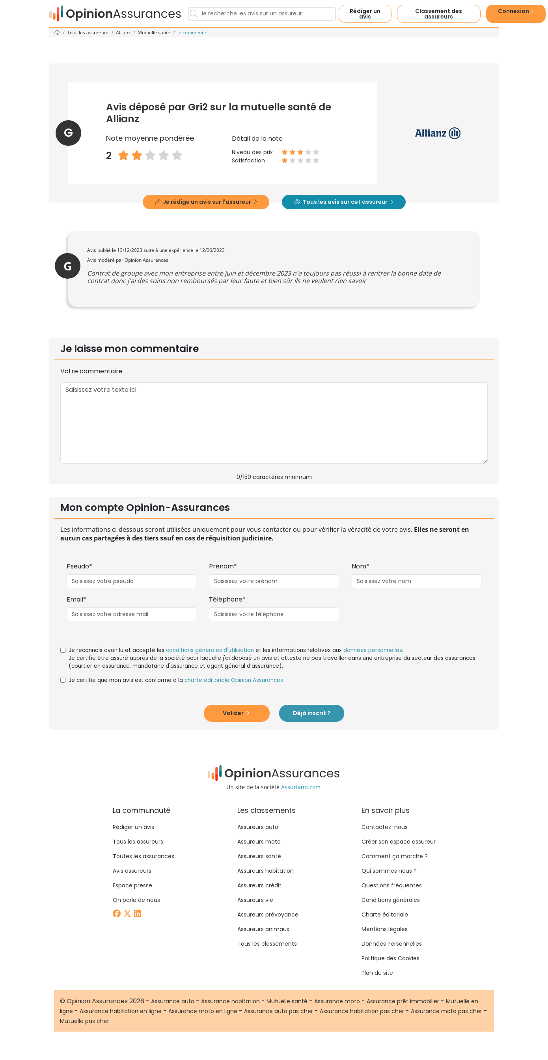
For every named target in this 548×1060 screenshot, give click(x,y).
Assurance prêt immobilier (403, 1001)
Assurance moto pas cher (446, 1011)
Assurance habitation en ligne (121, 1011)
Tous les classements (267, 944)
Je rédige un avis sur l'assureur (206, 202)
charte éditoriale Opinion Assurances (234, 680)
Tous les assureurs (88, 32)
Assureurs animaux (263, 929)
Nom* (360, 566)
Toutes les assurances (143, 856)
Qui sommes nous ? (389, 871)
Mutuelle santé (154, 32)
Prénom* (223, 566)
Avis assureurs (132, 871)
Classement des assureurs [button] (438, 13)
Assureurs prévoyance (267, 914)
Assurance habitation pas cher (362, 1011)
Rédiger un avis (365, 13)
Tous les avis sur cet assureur (343, 202)
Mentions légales (385, 929)
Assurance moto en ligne (202, 1011)
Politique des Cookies (390, 958)
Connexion (516, 11)
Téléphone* (227, 599)
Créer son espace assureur (399, 842)
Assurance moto (337, 1001)
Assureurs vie (255, 900)
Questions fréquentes (392, 885)
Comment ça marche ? (395, 856)
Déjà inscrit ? (311, 713)
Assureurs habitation (265, 871)
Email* (76, 599)
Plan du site (377, 973)
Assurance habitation (230, 1001)
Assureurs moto (259, 842)
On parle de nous (136, 900)
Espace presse (132, 885)
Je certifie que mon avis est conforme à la (176, 680)
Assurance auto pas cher (278, 1011)
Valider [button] (236, 713)
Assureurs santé (259, 856)
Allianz (124, 32)
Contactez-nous (385, 827)
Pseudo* (79, 566)
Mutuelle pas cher (84, 1021)
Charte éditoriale (385, 914)
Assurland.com (301, 787)
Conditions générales (391, 900)
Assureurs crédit (259, 885)
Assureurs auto (257, 827)
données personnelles (372, 650)
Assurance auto (172, 1001)
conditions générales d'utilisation (210, 650)
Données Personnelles (392, 944)
